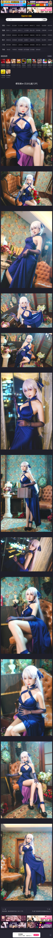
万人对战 (20, 25)
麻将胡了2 (32, 25)
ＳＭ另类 (50, 30)
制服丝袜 (32, 35)
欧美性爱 (26, 35)
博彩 (3, 25)
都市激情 (8, 44)
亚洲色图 (14, 40)
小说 (3, 45)
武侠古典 (26, 44)
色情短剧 (38, 49)
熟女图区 (44, 40)
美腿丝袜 (32, 40)
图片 (3, 40)
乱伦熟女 (44, 35)
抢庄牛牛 (50, 25)
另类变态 (50, 35)
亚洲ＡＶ (8, 30)
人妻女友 (20, 44)
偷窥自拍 (8, 40)
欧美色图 (20, 40)
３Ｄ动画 (26, 30)
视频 (3, 30)
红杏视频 (32, 49)
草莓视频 (20, 49)
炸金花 (38, 25)
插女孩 (8, 49)
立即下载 (36, 935)
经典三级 (38, 35)
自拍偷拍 (14, 30)
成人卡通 (20, 35)
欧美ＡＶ (20, 30)
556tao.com (26, 16)
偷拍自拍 (14, 35)
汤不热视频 (26, 49)
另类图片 (50, 40)
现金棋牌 (44, 25)
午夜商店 (14, 49)
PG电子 (8, 25)
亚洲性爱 (8, 35)
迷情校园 (32, 44)
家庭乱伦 (14, 44)
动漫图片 (26, 40)
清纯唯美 (38, 40)
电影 (3, 35)
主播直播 (44, 30)
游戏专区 (26, 25)
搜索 (44, 19)
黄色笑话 (44, 44)
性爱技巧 (50, 44)
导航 (3, 49)
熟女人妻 (32, 30)
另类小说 (38, 44)
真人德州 (14, 25)
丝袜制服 (38, 30)
